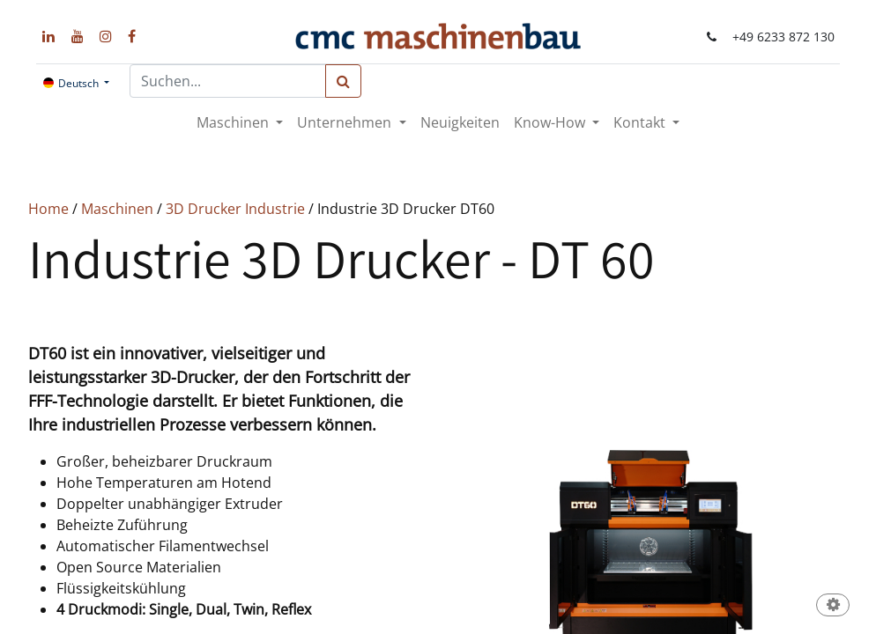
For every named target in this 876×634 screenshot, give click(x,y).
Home (48, 208)
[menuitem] (460, 122)
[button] (833, 606)
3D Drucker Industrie (235, 208)
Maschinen (117, 208)
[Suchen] (343, 81)
